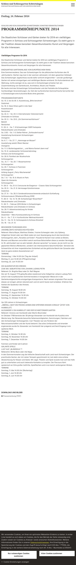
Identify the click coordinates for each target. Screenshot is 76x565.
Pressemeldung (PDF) (12, 396)
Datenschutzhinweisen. (39, 542)
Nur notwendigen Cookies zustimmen (18, 554)
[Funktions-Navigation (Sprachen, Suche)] (73, 5)
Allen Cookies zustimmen (51, 553)
